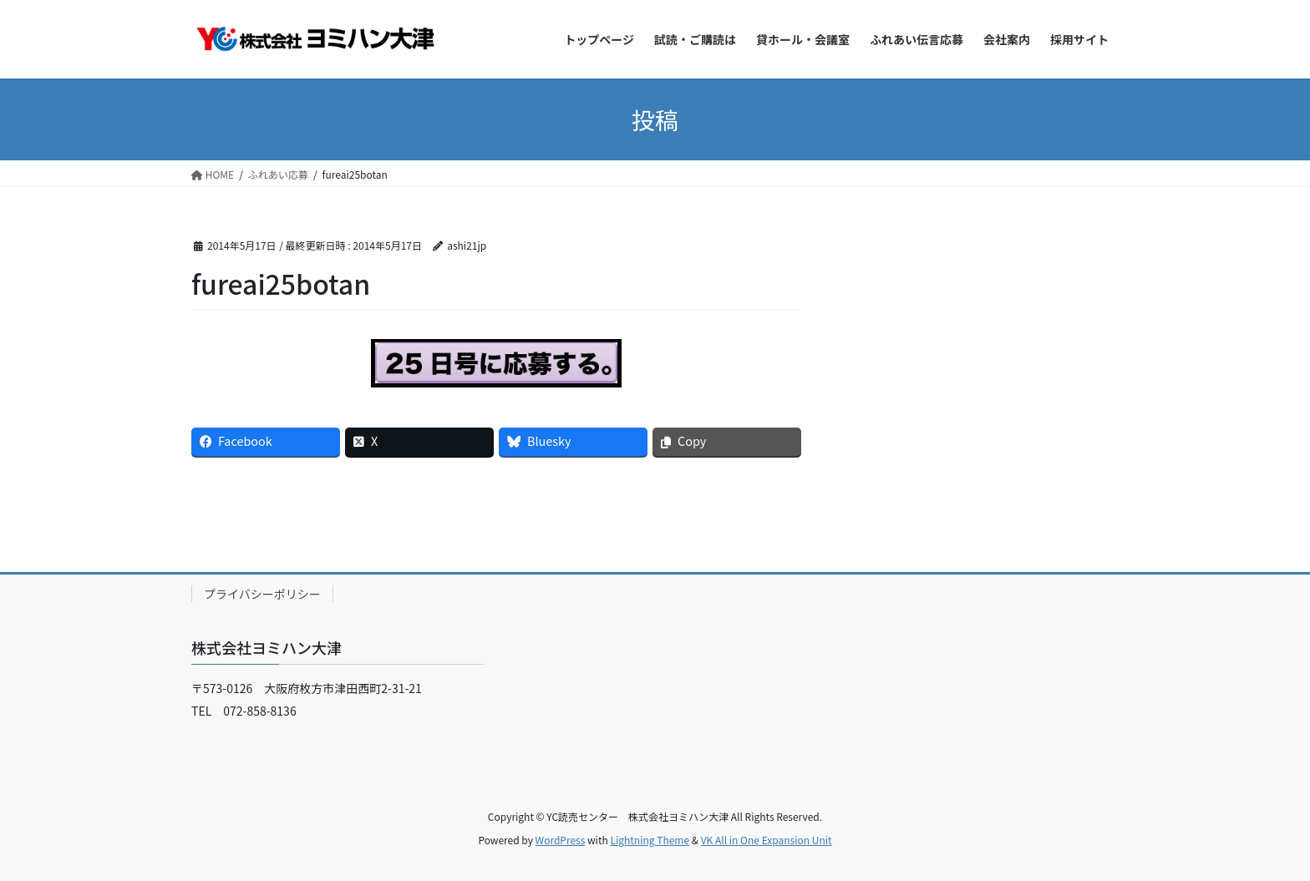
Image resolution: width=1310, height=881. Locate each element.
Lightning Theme (649, 840)
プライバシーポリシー (262, 593)
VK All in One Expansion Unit (766, 840)
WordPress (561, 840)
